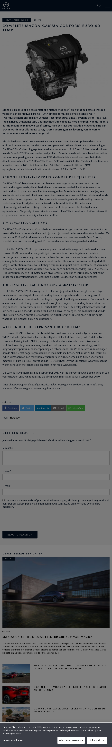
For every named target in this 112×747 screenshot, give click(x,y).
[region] (56, 734)
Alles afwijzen (97, 740)
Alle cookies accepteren (71, 740)
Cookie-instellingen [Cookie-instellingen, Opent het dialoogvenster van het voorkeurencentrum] (13, 740)
